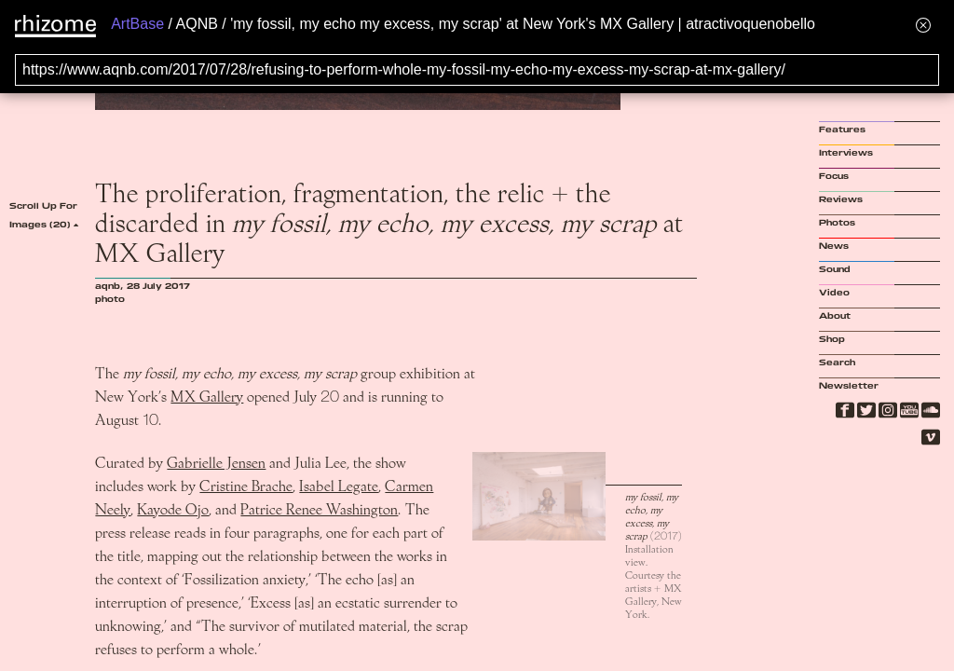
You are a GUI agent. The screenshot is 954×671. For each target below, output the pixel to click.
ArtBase (137, 24)
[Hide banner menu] (923, 24)
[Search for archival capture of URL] (477, 70)
